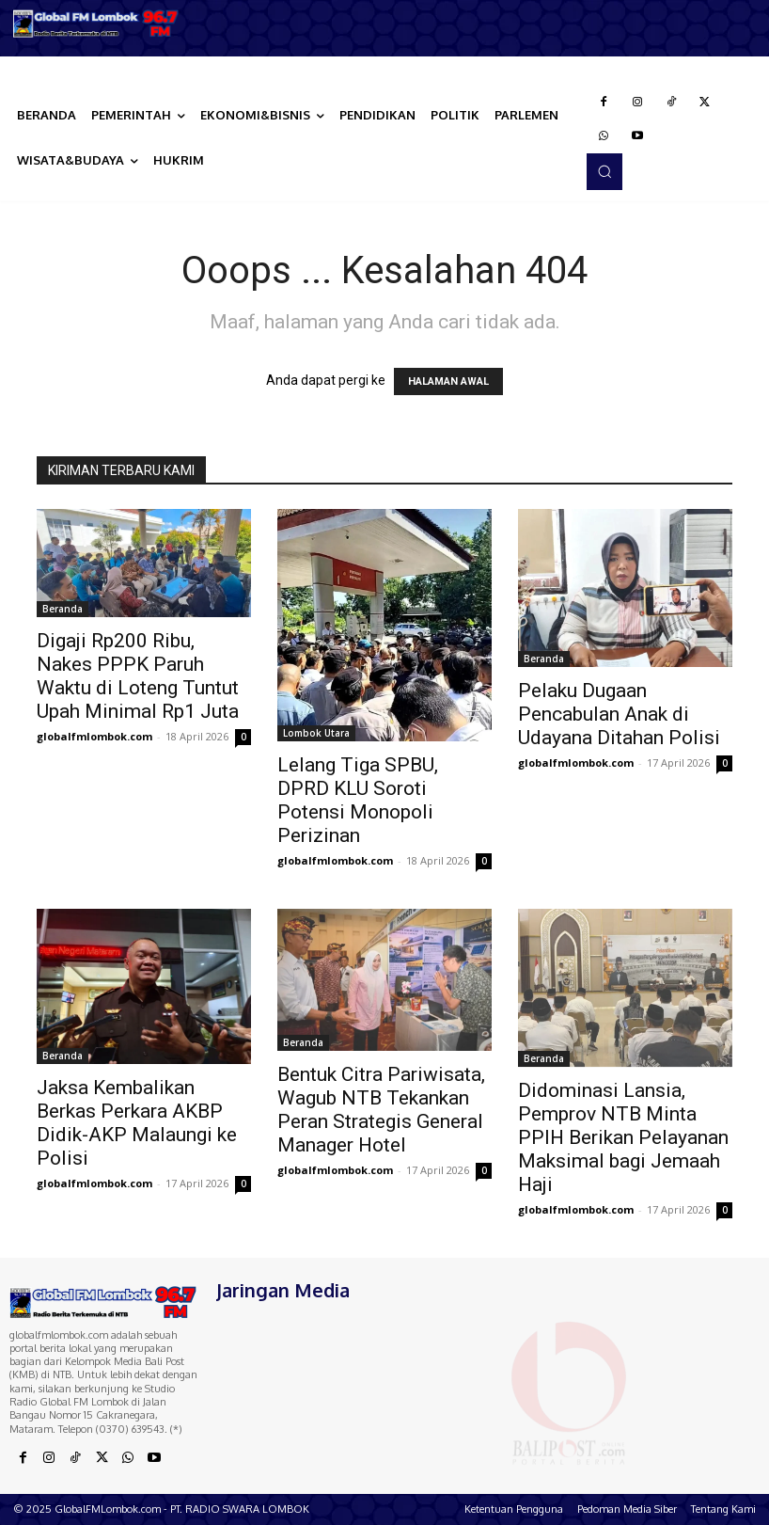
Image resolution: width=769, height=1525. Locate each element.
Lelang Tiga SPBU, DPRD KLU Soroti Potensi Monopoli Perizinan (357, 800)
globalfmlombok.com (94, 736)
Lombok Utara (316, 732)
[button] (604, 171)
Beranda (62, 608)
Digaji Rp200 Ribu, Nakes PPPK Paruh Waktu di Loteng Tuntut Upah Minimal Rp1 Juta (138, 676)
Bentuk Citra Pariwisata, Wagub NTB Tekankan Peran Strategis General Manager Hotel (381, 1109)
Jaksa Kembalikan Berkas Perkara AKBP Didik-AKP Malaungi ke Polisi (137, 1122)
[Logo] (96, 23)
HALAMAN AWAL (448, 381)
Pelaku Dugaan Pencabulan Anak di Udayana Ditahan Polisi (619, 714)
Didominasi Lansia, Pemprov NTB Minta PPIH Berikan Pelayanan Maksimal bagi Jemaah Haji (623, 1137)
